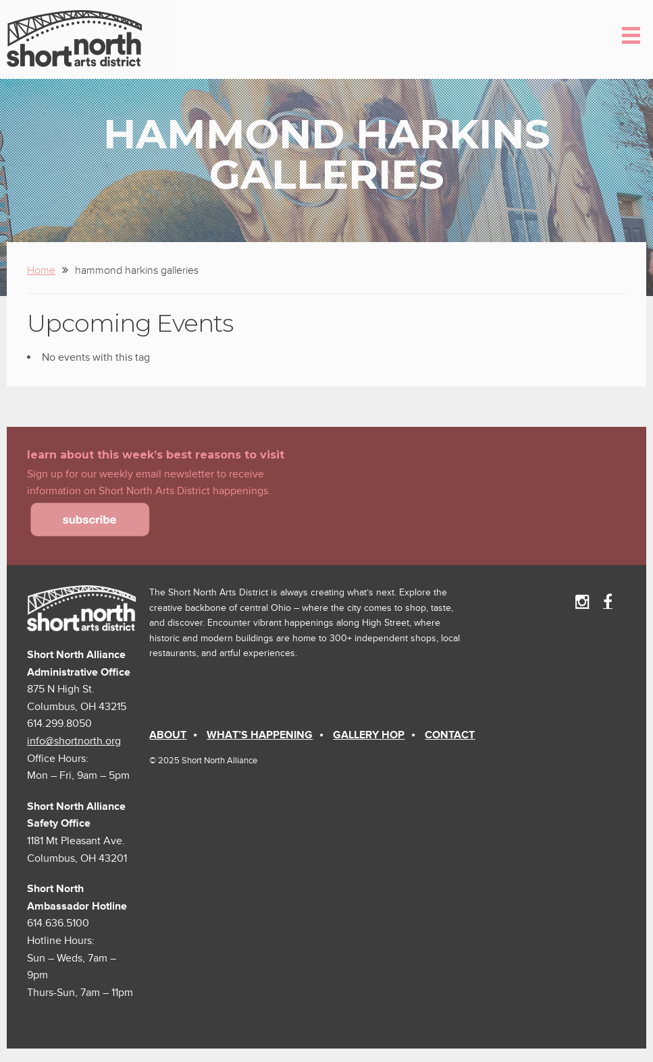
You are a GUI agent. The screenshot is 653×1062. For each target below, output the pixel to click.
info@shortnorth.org (74, 741)
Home (41, 270)
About (167, 735)
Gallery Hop (368, 735)
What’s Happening (260, 735)
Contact (450, 735)
